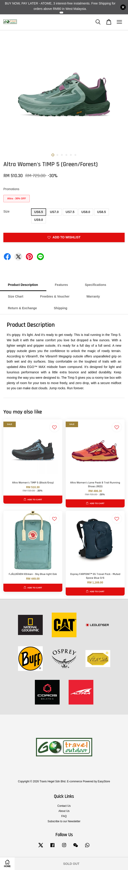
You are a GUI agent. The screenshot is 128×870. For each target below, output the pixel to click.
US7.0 (54, 212)
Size (6, 211)
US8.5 (101, 212)
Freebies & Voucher (54, 296)
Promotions (11, 189)
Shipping (60, 308)
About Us (64, 811)
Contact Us (64, 805)
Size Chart (15, 296)
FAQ (64, 816)
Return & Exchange (22, 308)
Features (61, 285)
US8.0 (85, 212)
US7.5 (70, 212)
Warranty (93, 296)
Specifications (95, 285)
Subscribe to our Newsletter (63, 821)
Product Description (23, 285)
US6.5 (38, 212)
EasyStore (104, 781)
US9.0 (38, 220)
